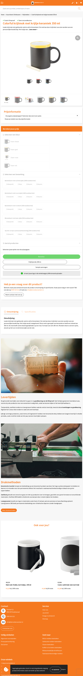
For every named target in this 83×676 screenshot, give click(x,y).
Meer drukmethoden (8, 494)
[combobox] (41, 8)
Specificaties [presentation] (29, 295)
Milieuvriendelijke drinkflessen (52, 631)
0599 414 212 (15, 274)
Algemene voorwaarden (8, 619)
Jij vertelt (45, 594)
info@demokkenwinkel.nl (35, 274)
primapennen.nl (7, 653)
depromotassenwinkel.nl (10, 647)
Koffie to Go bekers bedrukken (52, 628)
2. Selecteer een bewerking (13, 158)
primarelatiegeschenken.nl (10, 656)
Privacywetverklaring (8, 622)
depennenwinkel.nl (8, 644)
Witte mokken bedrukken (50, 619)
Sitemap (45, 600)
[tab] (11, 296)
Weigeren (63, 669)
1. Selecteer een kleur (11, 134)
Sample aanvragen (42, 251)
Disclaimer (4, 625)
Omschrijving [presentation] (12, 295)
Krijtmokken (25, 15)
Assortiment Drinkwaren (13, 15)
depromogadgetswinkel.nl (10, 650)
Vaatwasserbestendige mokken (52, 634)
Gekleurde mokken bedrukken (51, 622)
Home (2, 15)
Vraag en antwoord (48, 597)
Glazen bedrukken (48, 625)
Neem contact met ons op (13, 279)
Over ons (45, 591)
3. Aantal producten (10, 227)
